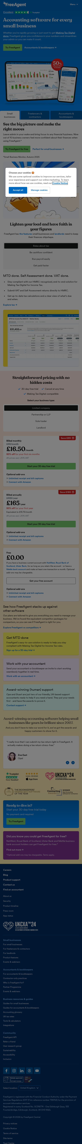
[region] (41, 182)
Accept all (18, 190)
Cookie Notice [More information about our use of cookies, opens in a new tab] (60, 183)
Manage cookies (39, 190)
